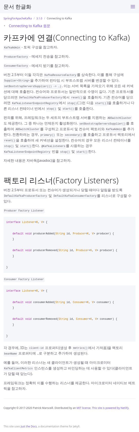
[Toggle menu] (133, 6)
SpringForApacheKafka (18, 18)
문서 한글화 (17, 6)
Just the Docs (29, 426)
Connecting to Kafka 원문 (29, 25)
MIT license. (84, 408)
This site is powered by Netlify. (110, 408)
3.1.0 (39, 18)
